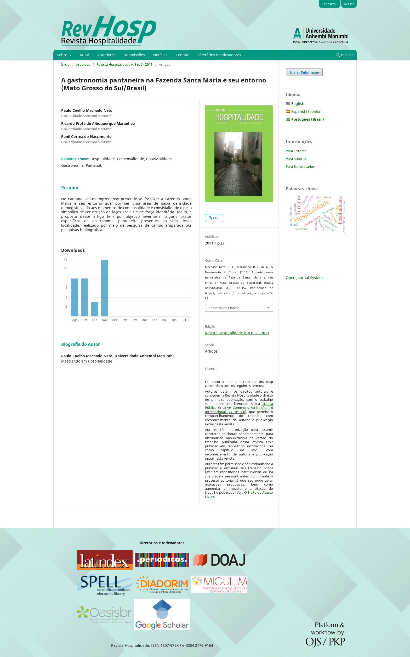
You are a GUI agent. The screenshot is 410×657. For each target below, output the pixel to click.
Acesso (349, 4)
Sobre (62, 54)
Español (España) (306, 111)
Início (65, 64)
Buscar (345, 54)
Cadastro (329, 4)
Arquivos (83, 64)
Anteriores (106, 54)
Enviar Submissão (304, 72)
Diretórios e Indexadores (220, 54)
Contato (182, 54)
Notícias (160, 54)
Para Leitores (296, 150)
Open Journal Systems (305, 277)
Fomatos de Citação (224, 307)
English (297, 103)
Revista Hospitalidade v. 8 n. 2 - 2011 (124, 64)
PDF (215, 218)
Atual (84, 54)
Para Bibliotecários (300, 166)
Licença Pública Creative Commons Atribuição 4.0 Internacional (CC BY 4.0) (239, 407)
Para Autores (296, 158)
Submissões (134, 54)
